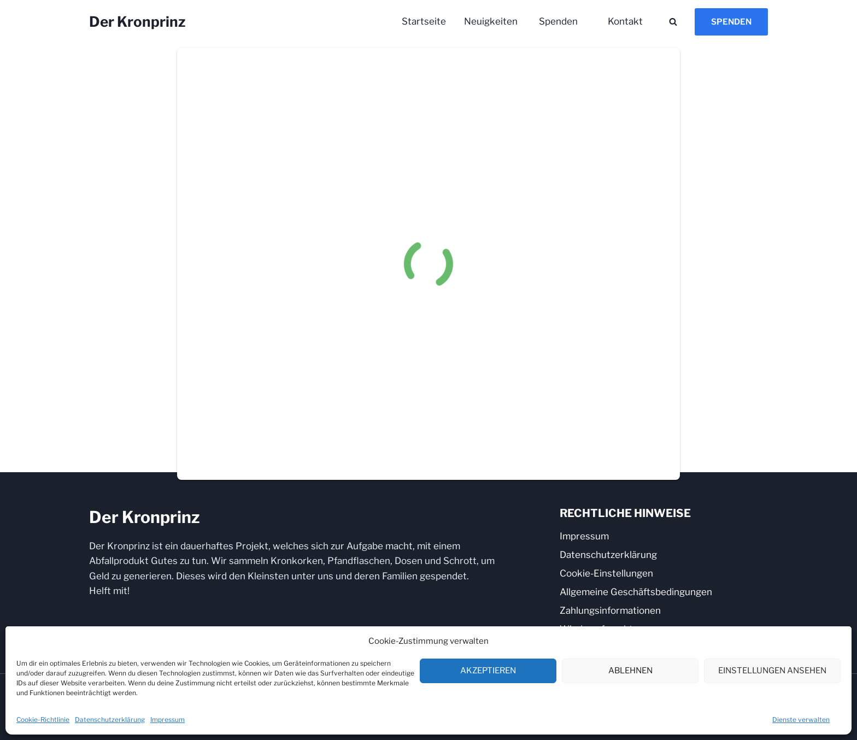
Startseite (424, 21)
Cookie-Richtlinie (42, 719)
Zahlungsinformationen (610, 610)
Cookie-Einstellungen (606, 573)
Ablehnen (630, 671)
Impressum (167, 719)
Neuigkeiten (491, 21)
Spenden (558, 21)
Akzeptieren (488, 671)
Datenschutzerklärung (110, 719)
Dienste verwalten (801, 719)
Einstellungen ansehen (772, 671)
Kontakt (625, 21)
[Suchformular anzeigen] (673, 22)
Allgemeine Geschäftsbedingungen (636, 591)
